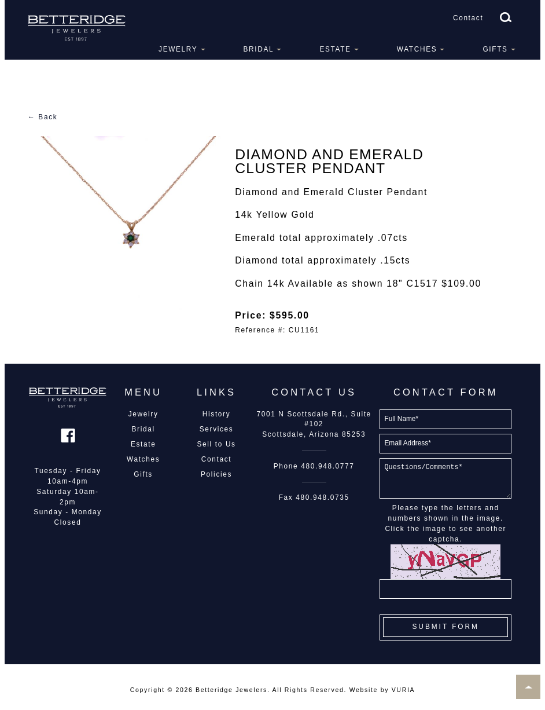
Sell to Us (216, 444)
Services (217, 429)
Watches (417, 49)
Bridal (259, 49)
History (216, 414)
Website (363, 689)
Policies (216, 474)
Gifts (495, 49)
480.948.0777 (327, 466)
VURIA (403, 689)
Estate (335, 49)
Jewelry (178, 49)
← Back (42, 117)
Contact (468, 18)
